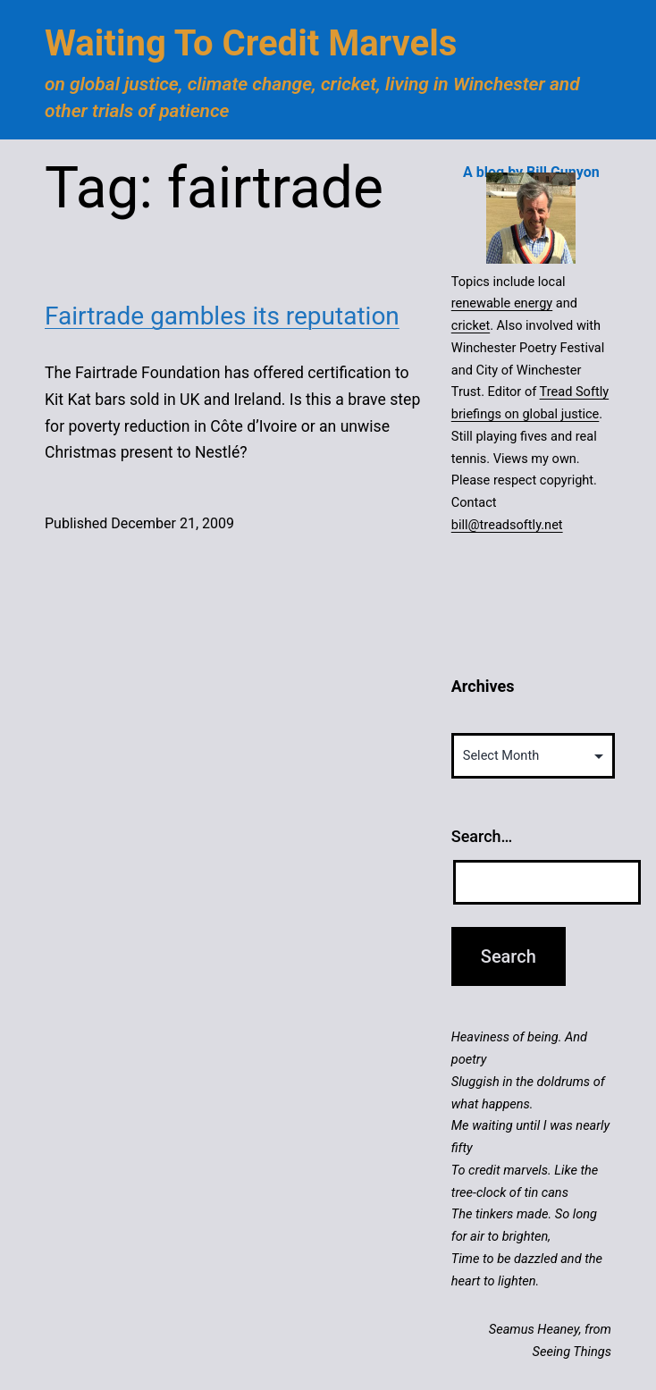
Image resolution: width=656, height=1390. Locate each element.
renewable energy (501, 303)
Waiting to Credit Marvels (251, 43)
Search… (482, 836)
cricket (470, 325)
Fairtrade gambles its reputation (222, 316)
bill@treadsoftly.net (507, 525)
